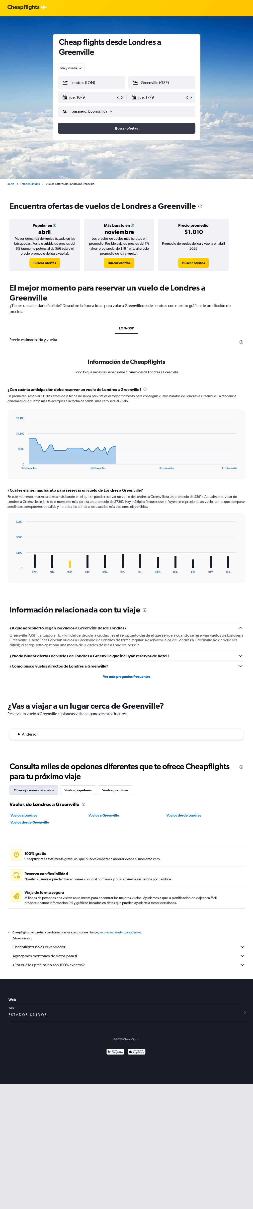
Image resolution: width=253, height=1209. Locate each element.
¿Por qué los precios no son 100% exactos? (129, 965)
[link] (44, 263)
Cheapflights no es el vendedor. (129, 947)
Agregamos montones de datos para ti (129, 956)
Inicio (10, 184)
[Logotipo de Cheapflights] (23, 7)
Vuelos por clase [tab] (115, 790)
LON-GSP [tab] (126, 328)
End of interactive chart (13, 465)
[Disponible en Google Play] (115, 1052)
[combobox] (71, 68)
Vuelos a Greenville (103, 815)
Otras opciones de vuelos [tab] (34, 790)
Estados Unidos (30, 184)
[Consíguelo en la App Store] (137, 1052)
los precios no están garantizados (120, 932)
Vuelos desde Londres (184, 815)
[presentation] (200, 206)
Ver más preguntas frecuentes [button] (126, 677)
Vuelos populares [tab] (78, 790)
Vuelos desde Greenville (29, 822)
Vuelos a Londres (23, 815)
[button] (89, 97)
